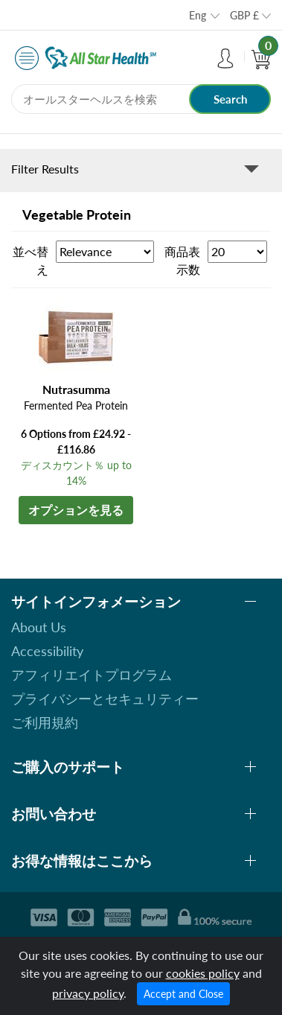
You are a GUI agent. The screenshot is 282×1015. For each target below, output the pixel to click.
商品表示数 (182, 260)
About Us (38, 627)
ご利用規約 (44, 722)
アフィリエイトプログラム (91, 674)
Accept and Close (183, 993)
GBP (244, 15)
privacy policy (88, 993)
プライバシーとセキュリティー (105, 698)
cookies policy (203, 973)
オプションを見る (76, 510)
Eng (197, 15)
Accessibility (47, 651)
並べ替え (30, 260)
